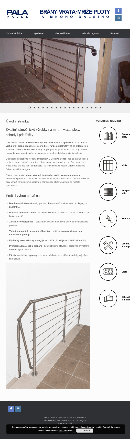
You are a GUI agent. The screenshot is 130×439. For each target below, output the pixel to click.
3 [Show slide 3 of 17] (38, 108)
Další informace (65, 431)
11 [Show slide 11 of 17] (74, 108)
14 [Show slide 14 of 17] (87, 108)
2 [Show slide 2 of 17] (34, 108)
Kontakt (115, 33)
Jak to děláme (62, 33)
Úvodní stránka (14, 33)
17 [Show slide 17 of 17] (100, 108)
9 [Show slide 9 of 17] (65, 108)
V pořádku (85, 430)
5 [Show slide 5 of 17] (47, 108)
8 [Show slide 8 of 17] (60, 108)
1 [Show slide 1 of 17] (30, 108)
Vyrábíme (39, 33)
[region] (65, 75)
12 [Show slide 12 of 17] (78, 108)
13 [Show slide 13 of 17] (82, 108)
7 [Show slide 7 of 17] (56, 108)
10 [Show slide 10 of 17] (69, 108)
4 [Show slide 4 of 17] (43, 108)
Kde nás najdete (90, 33)
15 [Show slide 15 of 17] (91, 108)
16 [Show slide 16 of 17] (96, 108)
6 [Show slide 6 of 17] (52, 108)
